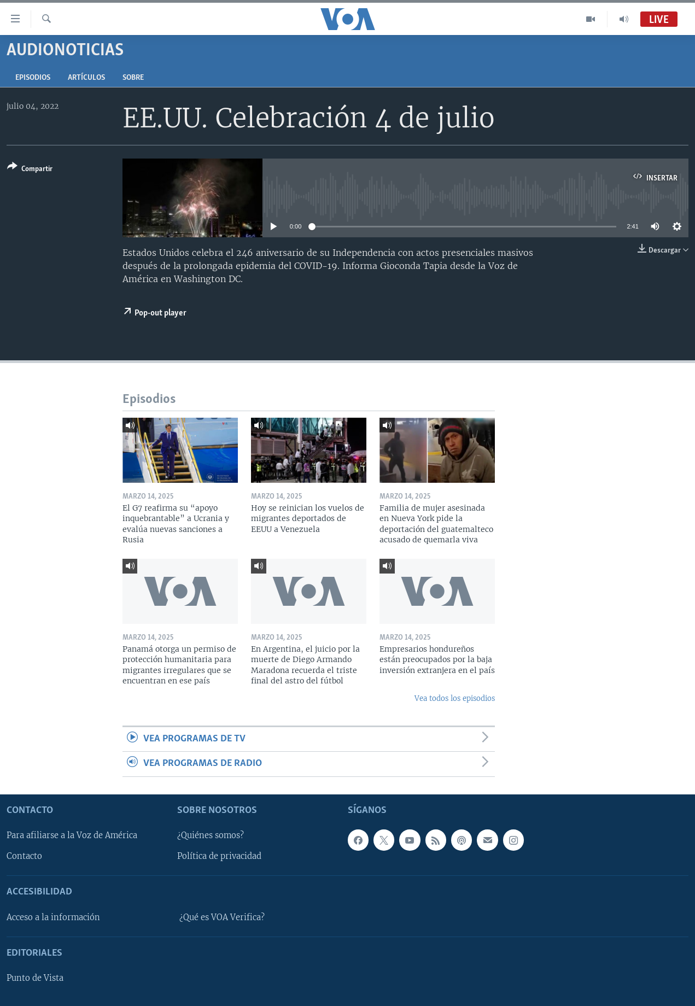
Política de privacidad (219, 856)
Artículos (86, 78)
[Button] (29, 170)
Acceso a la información (53, 917)
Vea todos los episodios (454, 698)
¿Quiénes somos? (210, 835)
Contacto (24, 856)
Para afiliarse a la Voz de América (72, 835)
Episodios (32, 78)
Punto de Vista (35, 978)
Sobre (133, 78)
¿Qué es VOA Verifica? (222, 917)
